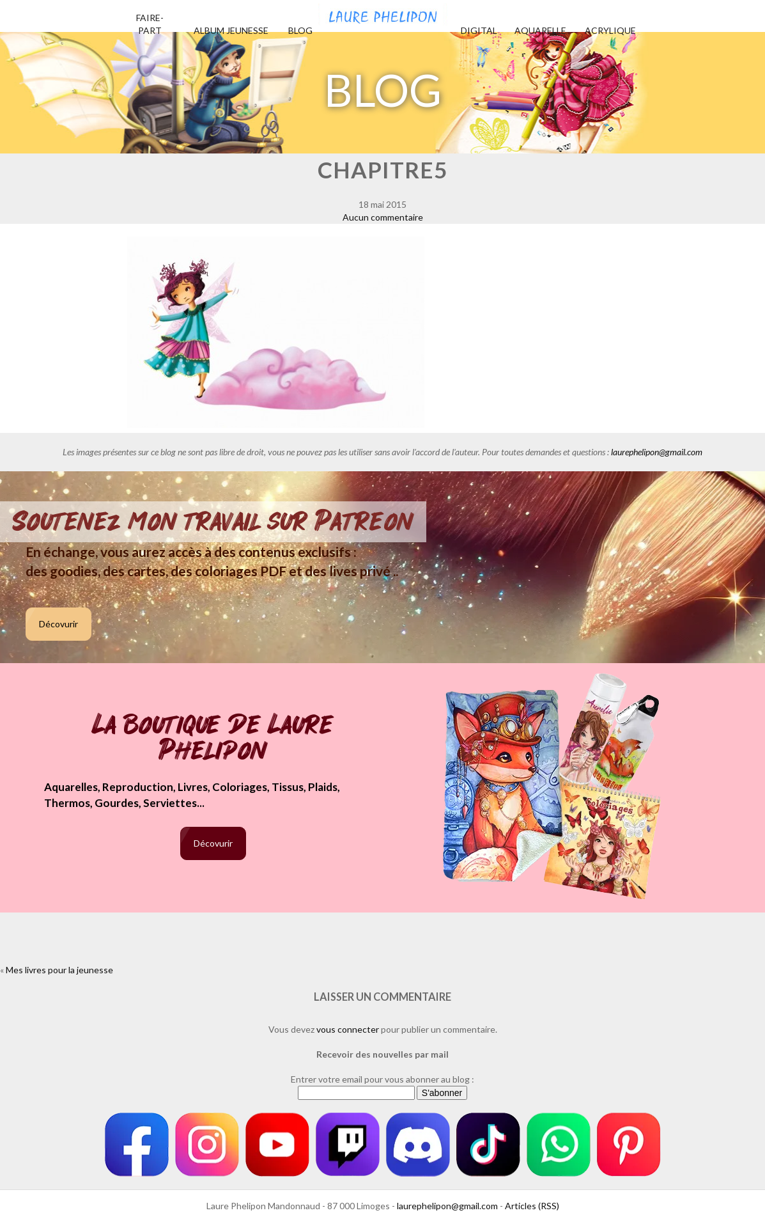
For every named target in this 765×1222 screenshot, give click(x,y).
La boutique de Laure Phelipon (213, 738)
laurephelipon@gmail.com (656, 451)
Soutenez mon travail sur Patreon (213, 522)
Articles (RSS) (532, 1205)
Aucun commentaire (383, 217)
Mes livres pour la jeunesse (59, 969)
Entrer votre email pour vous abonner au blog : (382, 1079)
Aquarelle (540, 30)
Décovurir (58, 623)
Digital (479, 30)
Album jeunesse (231, 30)
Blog (300, 30)
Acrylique (610, 30)
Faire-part (150, 24)
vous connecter (347, 1029)
